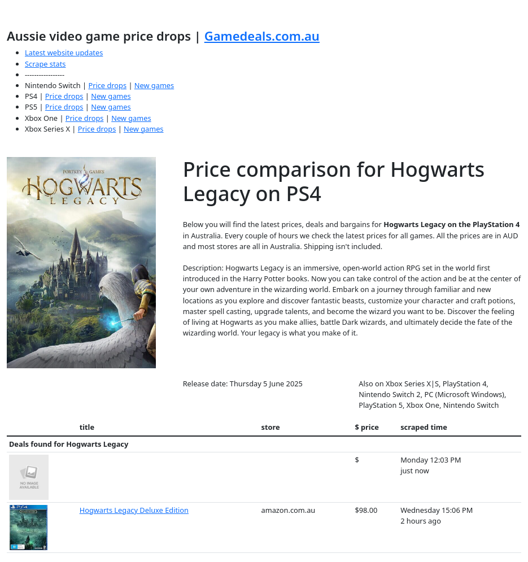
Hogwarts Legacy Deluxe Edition (134, 510)
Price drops (107, 85)
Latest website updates (64, 52)
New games (154, 85)
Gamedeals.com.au (262, 35)
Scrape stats (45, 64)
